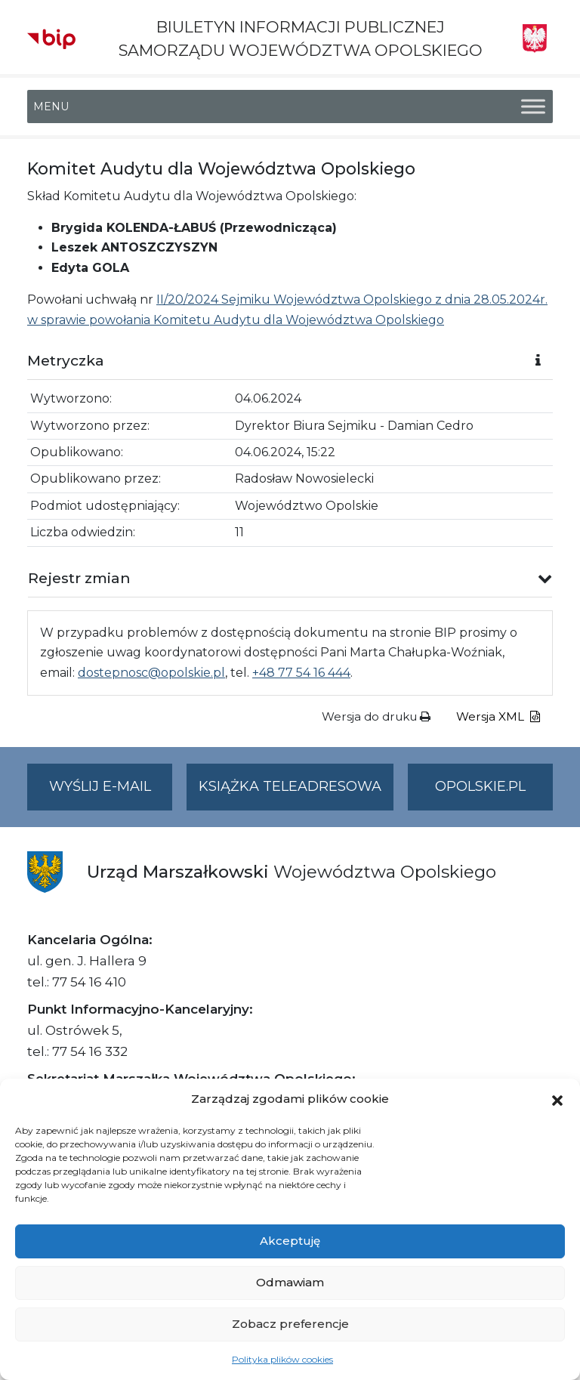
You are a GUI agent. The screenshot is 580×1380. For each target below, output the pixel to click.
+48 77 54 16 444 (301, 672)
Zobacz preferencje (290, 1324)
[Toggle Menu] (533, 107)
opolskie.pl (480, 786)
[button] (557, 1099)
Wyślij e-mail (111, 792)
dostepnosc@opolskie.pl (151, 672)
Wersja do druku (376, 716)
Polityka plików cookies (282, 1359)
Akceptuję (290, 1240)
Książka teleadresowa (290, 786)
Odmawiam (290, 1282)
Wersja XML (498, 716)
